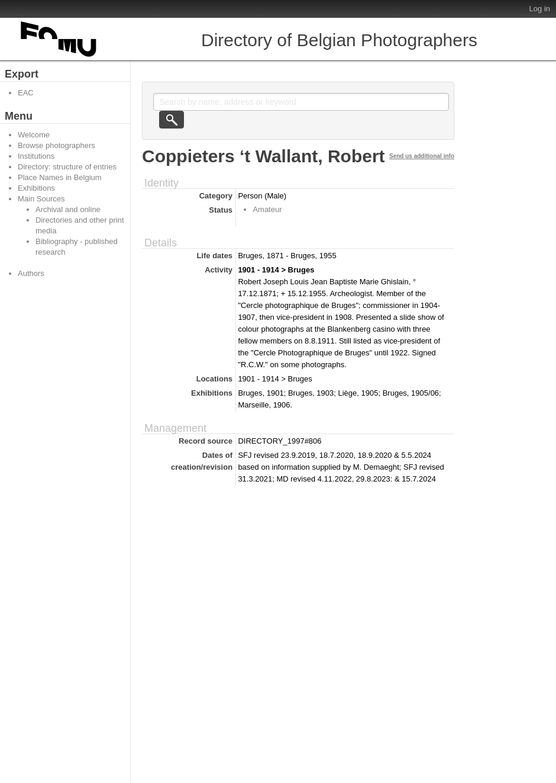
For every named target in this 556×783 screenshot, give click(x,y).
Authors (31, 273)
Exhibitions (36, 188)
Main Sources (41, 198)
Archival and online (68, 209)
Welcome (34, 134)
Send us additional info (421, 156)
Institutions (36, 156)
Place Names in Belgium (60, 177)
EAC (26, 92)
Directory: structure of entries (67, 166)
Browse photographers (56, 145)
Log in (539, 8)
